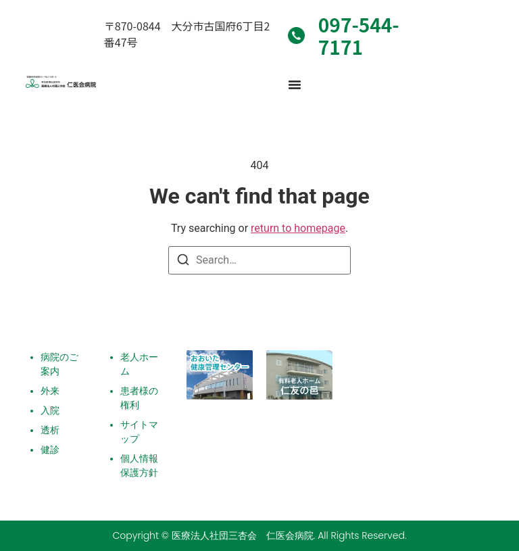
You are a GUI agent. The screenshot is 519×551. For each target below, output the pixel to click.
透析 (50, 430)
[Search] (183, 262)
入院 (50, 410)
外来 (50, 390)
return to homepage (298, 228)
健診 (50, 449)
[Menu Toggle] (294, 84)
